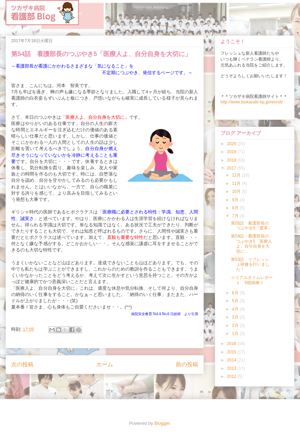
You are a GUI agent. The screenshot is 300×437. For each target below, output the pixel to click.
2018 (232, 160)
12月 (237, 175)
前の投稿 (187, 364)
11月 (237, 183)
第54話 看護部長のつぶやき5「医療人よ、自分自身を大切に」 (251, 243)
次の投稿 (22, 364)
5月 (236, 300)
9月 (236, 199)
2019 (232, 151)
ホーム (104, 364)
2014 (232, 360)
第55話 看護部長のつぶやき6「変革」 (251, 226)
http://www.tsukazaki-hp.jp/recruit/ (251, 102)
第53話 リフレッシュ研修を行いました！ (250, 264)
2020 (232, 143)
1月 (236, 333)
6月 (236, 292)
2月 (236, 325)
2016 (232, 343)
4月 (236, 309)
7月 (236, 215)
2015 (232, 352)
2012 (232, 376)
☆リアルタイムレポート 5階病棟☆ (252, 280)
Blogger (162, 423)
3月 (236, 317)
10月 (237, 191)
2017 (232, 168)
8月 (236, 207)
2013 (232, 368)
